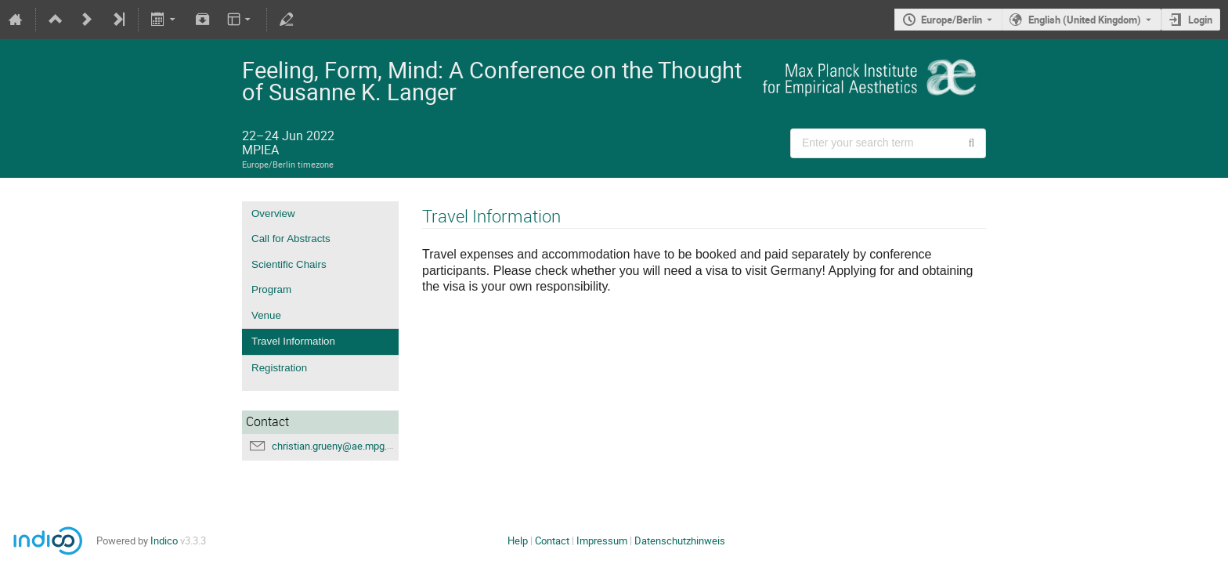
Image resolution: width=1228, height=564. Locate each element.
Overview (273, 213)
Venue (266, 315)
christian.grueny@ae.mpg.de (335, 446)
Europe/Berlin (951, 20)
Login (1200, 20)
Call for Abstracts (290, 238)
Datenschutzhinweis (679, 540)
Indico (164, 540)
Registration (279, 368)
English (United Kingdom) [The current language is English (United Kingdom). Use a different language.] (1084, 20)
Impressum (601, 540)
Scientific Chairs (289, 264)
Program (271, 289)
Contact (552, 540)
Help (517, 540)
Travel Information (293, 341)
